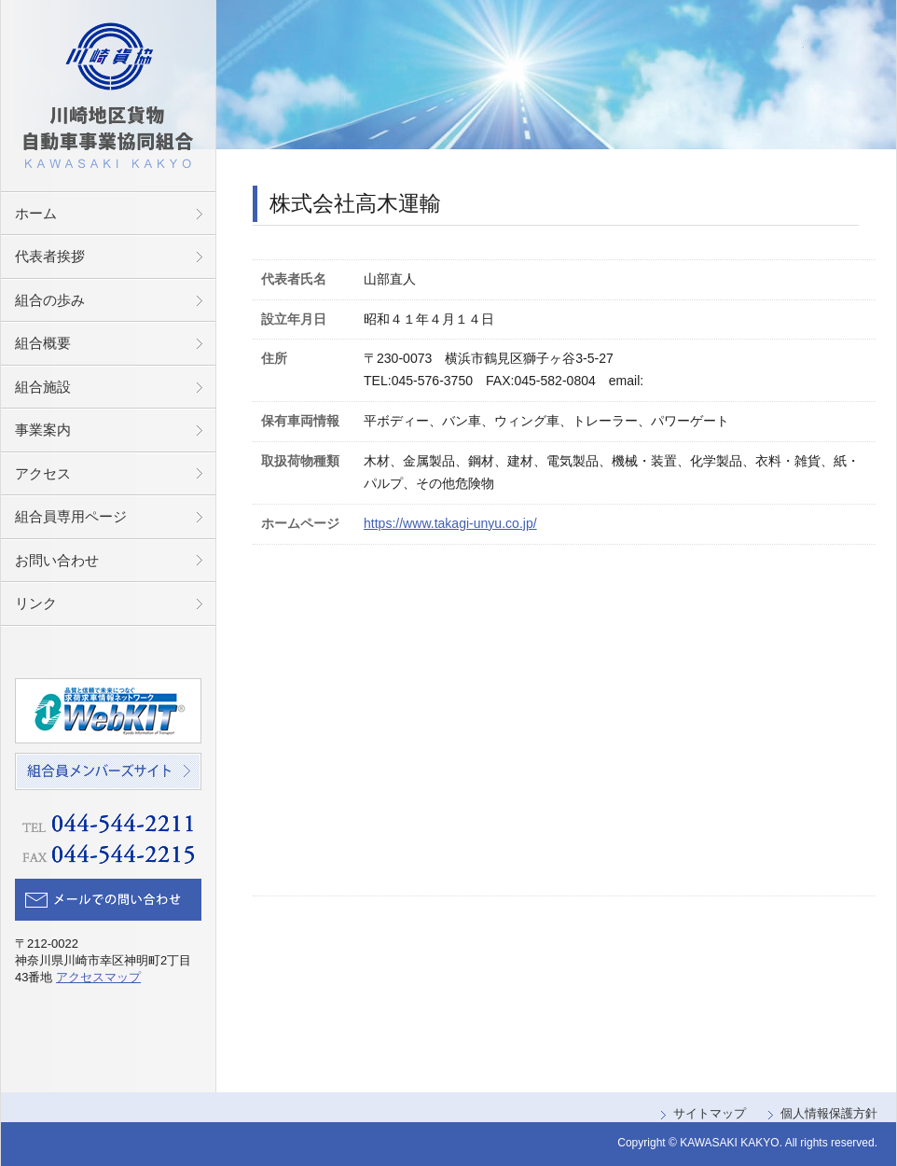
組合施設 (43, 387)
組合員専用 (71, 516)
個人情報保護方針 (828, 1113)
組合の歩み (50, 300)
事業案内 (43, 429)
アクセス (43, 473)
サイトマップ (709, 1113)
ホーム (36, 213)
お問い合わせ (57, 560)
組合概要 (43, 343)
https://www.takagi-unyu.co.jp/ (450, 523)
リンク (36, 603)
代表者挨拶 (50, 256)
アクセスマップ (98, 977)
